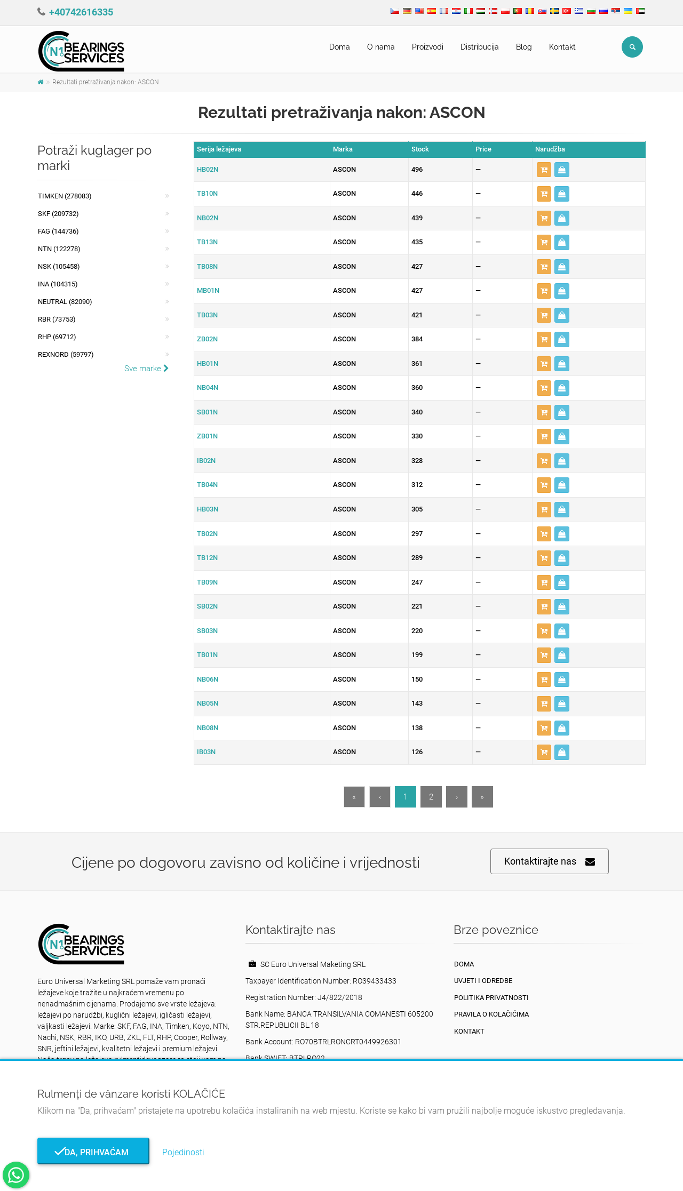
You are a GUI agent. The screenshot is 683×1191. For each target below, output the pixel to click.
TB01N (207, 655)
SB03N (207, 631)
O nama (381, 47)
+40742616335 (81, 12)
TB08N (207, 266)
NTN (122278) (59, 249)
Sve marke (146, 368)
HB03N (207, 509)
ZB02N (207, 339)
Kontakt (562, 47)
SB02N (207, 606)
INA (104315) (58, 284)
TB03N (207, 315)
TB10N (207, 193)
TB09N (207, 582)
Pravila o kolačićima (491, 1014)
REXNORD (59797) (66, 354)
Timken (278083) (65, 196)
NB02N (207, 218)
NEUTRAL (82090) (65, 302)
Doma (339, 47)
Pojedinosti (183, 1152)
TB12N (207, 558)
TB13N (207, 242)
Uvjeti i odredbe (483, 981)
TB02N (207, 534)
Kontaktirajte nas (549, 861)
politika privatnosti (491, 998)
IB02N (206, 461)
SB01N (207, 412)
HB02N (207, 169)
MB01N (208, 290)
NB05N (207, 703)
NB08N (207, 728)
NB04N (207, 387)
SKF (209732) (58, 214)
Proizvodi (427, 47)
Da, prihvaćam (93, 1152)
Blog (524, 47)
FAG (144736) (58, 231)
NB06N (207, 679)
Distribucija (479, 47)
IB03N (206, 752)
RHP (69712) (57, 337)
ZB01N (207, 436)
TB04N (207, 485)
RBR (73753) (57, 319)
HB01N (207, 363)
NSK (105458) (59, 266)
